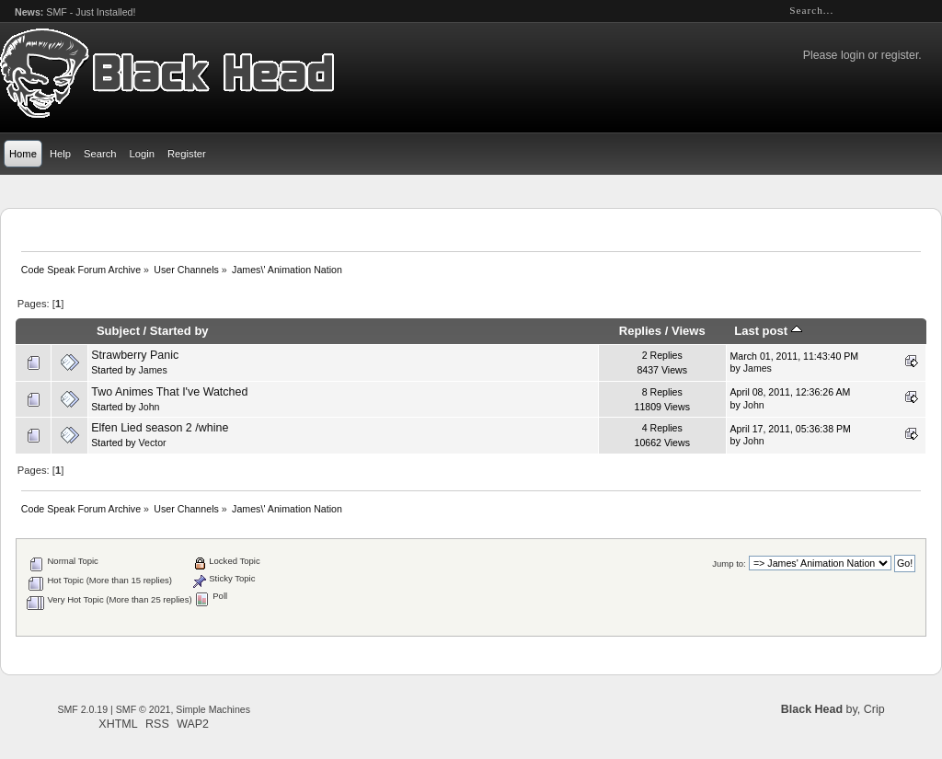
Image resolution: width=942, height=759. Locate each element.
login (853, 55)
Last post (768, 331)
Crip (874, 709)
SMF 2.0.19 (82, 709)
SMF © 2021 (143, 709)
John (149, 406)
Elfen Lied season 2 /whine (159, 427)
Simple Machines (213, 709)
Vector (153, 442)
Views (689, 331)
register (899, 55)
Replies (640, 331)
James (153, 369)
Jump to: (729, 563)
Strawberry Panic (134, 355)
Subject (118, 331)
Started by (179, 331)
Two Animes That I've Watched (169, 391)
